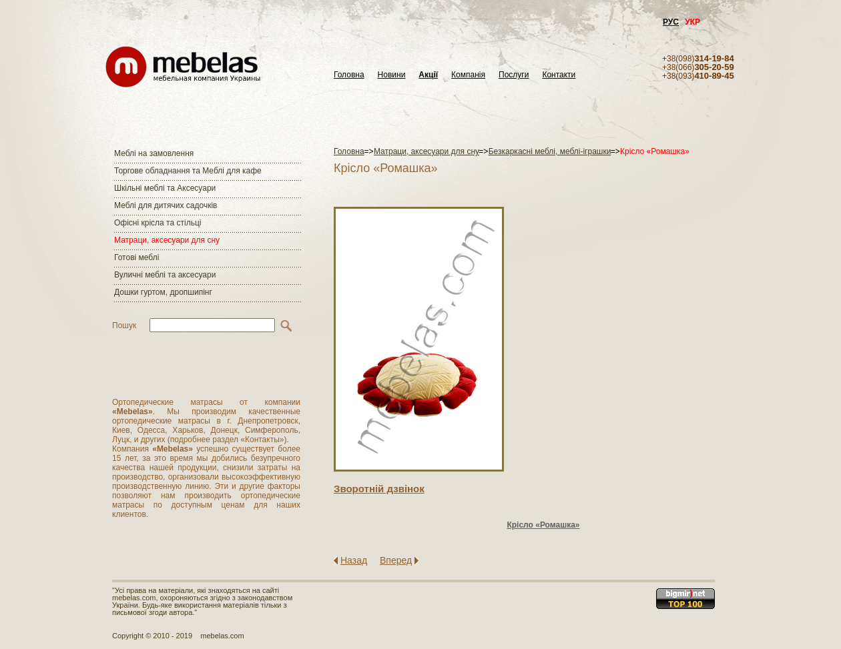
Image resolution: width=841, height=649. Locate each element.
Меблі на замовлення (154, 153)
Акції (428, 75)
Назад (353, 560)
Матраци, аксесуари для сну (167, 240)
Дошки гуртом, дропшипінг (163, 292)
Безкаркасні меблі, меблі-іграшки (550, 151)
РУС (671, 22)
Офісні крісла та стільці (157, 222)
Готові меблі (136, 257)
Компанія (468, 75)
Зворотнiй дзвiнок (379, 488)
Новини (392, 75)
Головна (349, 75)
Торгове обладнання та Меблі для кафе (188, 170)
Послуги (514, 75)
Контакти (558, 75)
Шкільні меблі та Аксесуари (165, 188)
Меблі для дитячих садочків (165, 205)
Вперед (396, 560)
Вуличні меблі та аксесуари (165, 274)
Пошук (124, 325)
